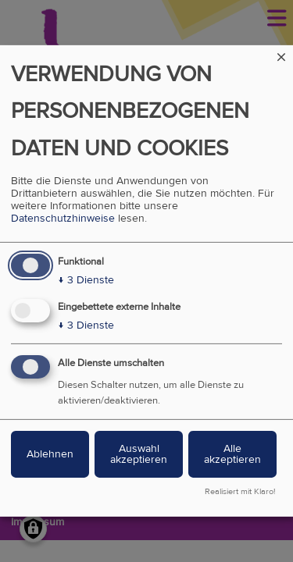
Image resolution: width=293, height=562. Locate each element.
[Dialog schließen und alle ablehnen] (281, 55)
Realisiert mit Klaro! (240, 491)
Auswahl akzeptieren (138, 454)
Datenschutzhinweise (63, 218)
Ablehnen (50, 454)
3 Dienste (86, 280)
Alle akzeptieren (232, 454)
